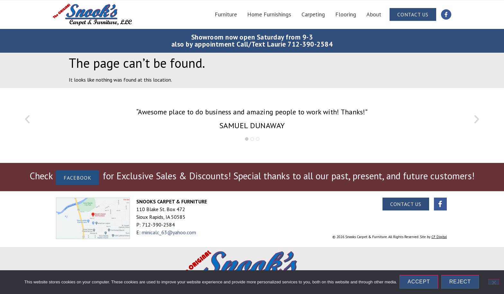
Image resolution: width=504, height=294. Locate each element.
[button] (27, 119)
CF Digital (439, 237)
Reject (461, 282)
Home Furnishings (269, 14)
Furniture (226, 14)
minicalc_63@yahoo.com (169, 232)
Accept (419, 282)
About (373, 14)
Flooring (345, 14)
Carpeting (313, 14)
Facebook (77, 177)
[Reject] (493, 282)
